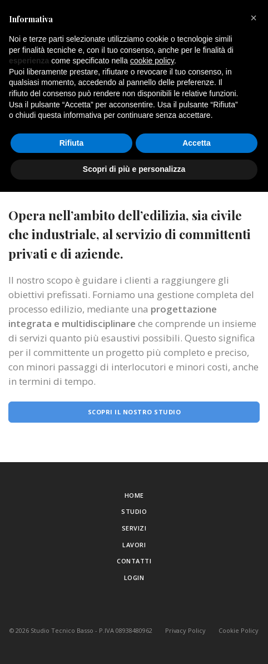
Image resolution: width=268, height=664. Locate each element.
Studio (134, 511)
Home (134, 495)
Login (134, 577)
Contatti (134, 561)
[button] (253, 18)
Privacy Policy (185, 630)
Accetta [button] (196, 142)
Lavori (134, 545)
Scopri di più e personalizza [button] (134, 169)
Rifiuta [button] (71, 142)
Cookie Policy (239, 630)
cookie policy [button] (152, 60)
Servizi (134, 528)
